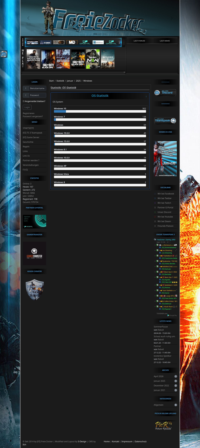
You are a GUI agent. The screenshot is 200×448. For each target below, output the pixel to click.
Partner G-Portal (165, 207)
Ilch (24, 444)
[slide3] (105, 34)
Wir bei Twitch (164, 202)
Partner (157, 346)
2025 (78, 80)
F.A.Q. (25, 169)
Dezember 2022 (161, 385)
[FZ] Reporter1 (167, 309)
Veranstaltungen (31, 165)
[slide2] (100, 34)
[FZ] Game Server (31, 137)
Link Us (26, 155)
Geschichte (28, 142)
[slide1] (95, 34)
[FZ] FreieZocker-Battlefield (171, 258)
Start (51, 80)
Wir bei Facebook (166, 193)
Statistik (60, 80)
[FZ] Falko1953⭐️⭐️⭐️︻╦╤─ (173, 282)
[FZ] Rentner (166, 287)
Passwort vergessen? (33, 116)
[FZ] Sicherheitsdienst (169, 247)
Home (107, 441)
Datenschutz (141, 441)
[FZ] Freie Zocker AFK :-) (170, 298)
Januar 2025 (159, 381)
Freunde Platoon (165, 226)
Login (27, 107)
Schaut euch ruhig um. (164, 336)
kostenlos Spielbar (162, 355)
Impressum (126, 441)
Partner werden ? (31, 160)
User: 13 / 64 (161, 242)
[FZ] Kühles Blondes (168, 263)
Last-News (165, 41)
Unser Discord (164, 212)
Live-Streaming (167, 253)
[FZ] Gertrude (166, 269)
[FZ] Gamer (165, 293)
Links (25, 151)
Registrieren (28, 113)
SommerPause (161, 326)
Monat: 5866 (29, 192)
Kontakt (115, 441)
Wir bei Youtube (165, 216)
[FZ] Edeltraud (166, 304)
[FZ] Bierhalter (166, 274)
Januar (70, 80)
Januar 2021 (159, 390)
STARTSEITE (28, 128)
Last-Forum (139, 41)
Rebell (161, 329)
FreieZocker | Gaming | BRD (166, 240)
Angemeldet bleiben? (34, 101)
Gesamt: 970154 (30, 202)
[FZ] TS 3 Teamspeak (32, 132)
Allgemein (158, 404)
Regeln (26, 146)
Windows (87, 80)
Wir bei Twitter (165, 198)
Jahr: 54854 (28, 196)
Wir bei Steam (164, 221)
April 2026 (159, 376)
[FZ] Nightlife (166, 280)
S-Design (82, 441)
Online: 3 (27, 183)
